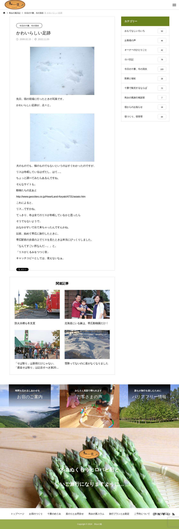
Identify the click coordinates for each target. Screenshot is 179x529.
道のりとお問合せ (75, 513)
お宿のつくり (36, 513)
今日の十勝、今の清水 (29, 26)
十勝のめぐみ (54, 513)
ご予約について (142, 513)
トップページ (17, 513)
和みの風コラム (96, 513)
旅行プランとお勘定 (119, 513)
